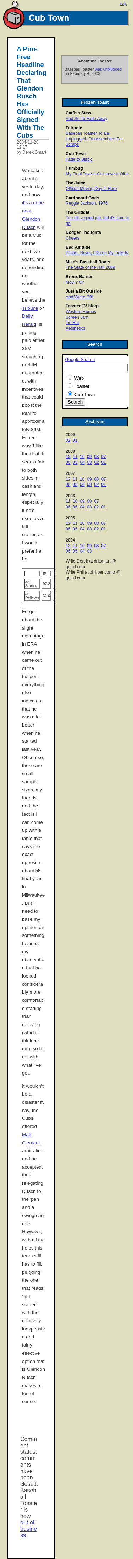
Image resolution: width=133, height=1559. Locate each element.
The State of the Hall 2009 (90, 267)
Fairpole (74, 127)
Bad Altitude (78, 247)
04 (82, 462)
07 (103, 456)
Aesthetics (75, 328)
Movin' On (75, 282)
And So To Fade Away (86, 118)
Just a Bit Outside (84, 291)
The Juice (75, 182)
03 (89, 462)
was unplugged (108, 69)
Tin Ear (72, 322)
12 (68, 456)
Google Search (80, 359)
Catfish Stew (78, 113)
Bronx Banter (79, 276)
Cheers (72, 238)
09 (89, 456)
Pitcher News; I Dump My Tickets (97, 252)
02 (68, 440)
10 (82, 456)
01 (75, 440)
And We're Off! (79, 296)
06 (68, 462)
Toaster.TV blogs (83, 305)
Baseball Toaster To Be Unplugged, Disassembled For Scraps (94, 139)
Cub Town (76, 153)
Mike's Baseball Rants (88, 262)
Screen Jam (77, 317)
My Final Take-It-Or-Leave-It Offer (97, 173)
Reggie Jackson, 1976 (87, 203)
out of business (28, 1528)
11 (75, 456)
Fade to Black (79, 159)
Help (123, 4)
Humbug (74, 168)
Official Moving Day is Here (91, 188)
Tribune (30, 308)
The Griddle (77, 212)
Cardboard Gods (82, 197)
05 (75, 462)
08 (96, 456)
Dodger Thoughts (83, 232)
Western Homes (81, 311)
